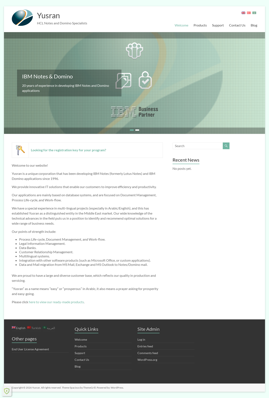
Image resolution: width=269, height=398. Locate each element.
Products (200, 25)
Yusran (48, 15)
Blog (254, 25)
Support (218, 25)
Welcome (181, 25)
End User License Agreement (30, 349)
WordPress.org (147, 359)
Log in (141, 339)
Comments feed (147, 353)
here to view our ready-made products (56, 302)
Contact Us (237, 25)
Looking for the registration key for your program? (68, 150)
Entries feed (145, 346)
